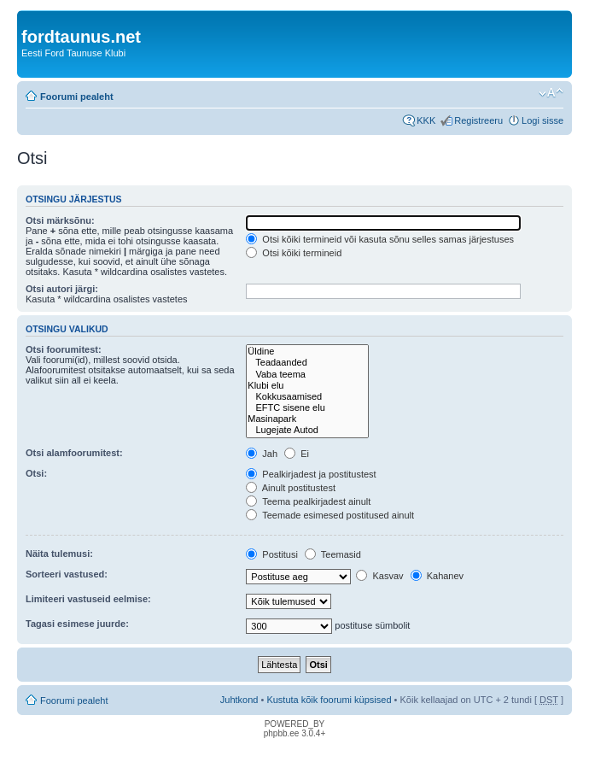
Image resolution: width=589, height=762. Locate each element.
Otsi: (36, 473)
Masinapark (307, 419)
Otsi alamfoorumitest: (74, 453)
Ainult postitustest (290, 488)
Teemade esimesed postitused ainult (330, 515)
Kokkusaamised (307, 396)
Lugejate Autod (307, 430)
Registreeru (478, 120)
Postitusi (272, 554)
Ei (296, 453)
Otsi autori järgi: (62, 289)
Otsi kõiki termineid (293, 253)
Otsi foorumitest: (64, 349)
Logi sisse (542, 120)
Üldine (307, 351)
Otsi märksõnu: (60, 220)
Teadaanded (307, 362)
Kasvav (379, 576)
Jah (261, 453)
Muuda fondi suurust (551, 93)
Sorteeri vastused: (67, 574)
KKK (426, 120)
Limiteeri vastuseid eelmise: (88, 599)
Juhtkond (239, 700)
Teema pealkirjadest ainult (308, 501)
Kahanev (437, 576)
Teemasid (333, 554)
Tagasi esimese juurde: (77, 623)
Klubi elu (307, 385)
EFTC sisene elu (307, 407)
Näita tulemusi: (59, 553)
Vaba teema (307, 374)
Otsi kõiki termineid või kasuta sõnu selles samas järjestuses (380, 239)
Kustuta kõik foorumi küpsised (328, 700)
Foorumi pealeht (77, 96)
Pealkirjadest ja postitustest (311, 474)
